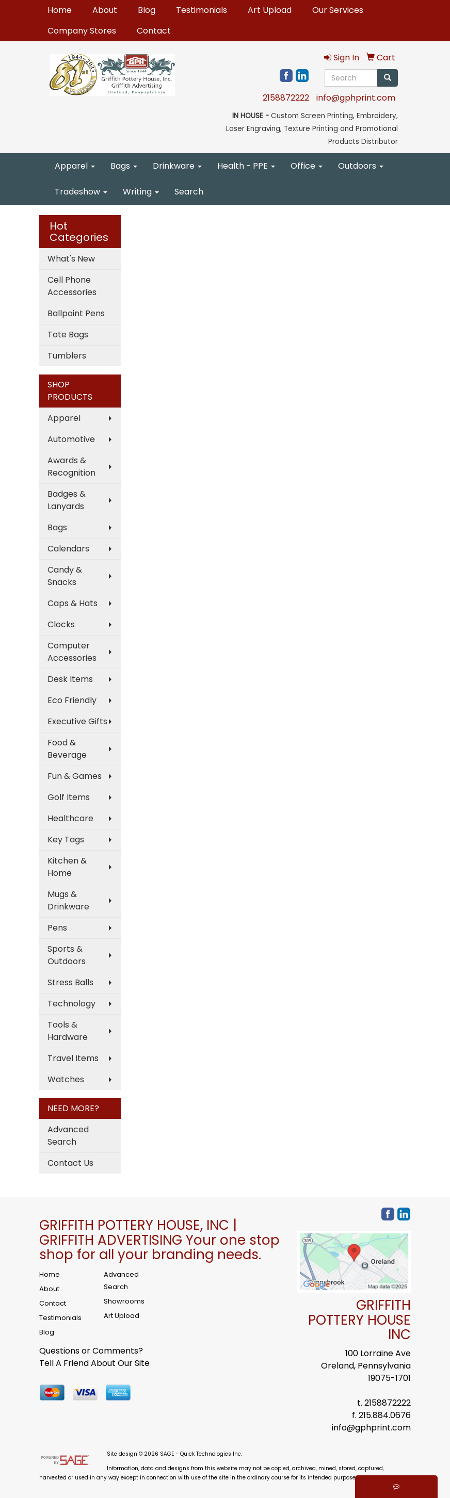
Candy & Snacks (64, 576)
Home (59, 10)
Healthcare (70, 818)
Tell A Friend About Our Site (94, 1363)
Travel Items (73, 1058)
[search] (387, 78)
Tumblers (66, 356)
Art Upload (270, 10)
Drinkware (177, 166)
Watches (65, 1079)
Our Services (337, 10)
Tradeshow (81, 192)
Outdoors (360, 166)
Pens (57, 928)
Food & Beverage (67, 749)
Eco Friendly (72, 700)
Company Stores (81, 31)
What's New (71, 259)
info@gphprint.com (355, 98)
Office (307, 166)
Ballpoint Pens (76, 313)
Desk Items (70, 679)
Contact (154, 31)
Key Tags (65, 839)
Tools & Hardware (67, 1031)
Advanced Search (68, 1136)
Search (188, 192)
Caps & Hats (72, 603)
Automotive (71, 439)
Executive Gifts (77, 721)
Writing (141, 192)
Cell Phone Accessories (72, 286)
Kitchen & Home (67, 867)
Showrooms (124, 1301)
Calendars (68, 549)
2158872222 (286, 98)
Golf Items (68, 797)
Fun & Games (74, 776)
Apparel (75, 166)
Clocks (61, 624)
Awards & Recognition (71, 466)
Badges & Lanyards (66, 500)
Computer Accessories (72, 652)
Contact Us (70, 1163)
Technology (71, 1003)
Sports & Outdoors (66, 955)
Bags (123, 166)
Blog (146, 10)
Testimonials (201, 10)
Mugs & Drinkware (68, 900)
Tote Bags (67, 334)
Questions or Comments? (91, 1351)
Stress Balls (70, 982)
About (104, 10)
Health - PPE (246, 166)
